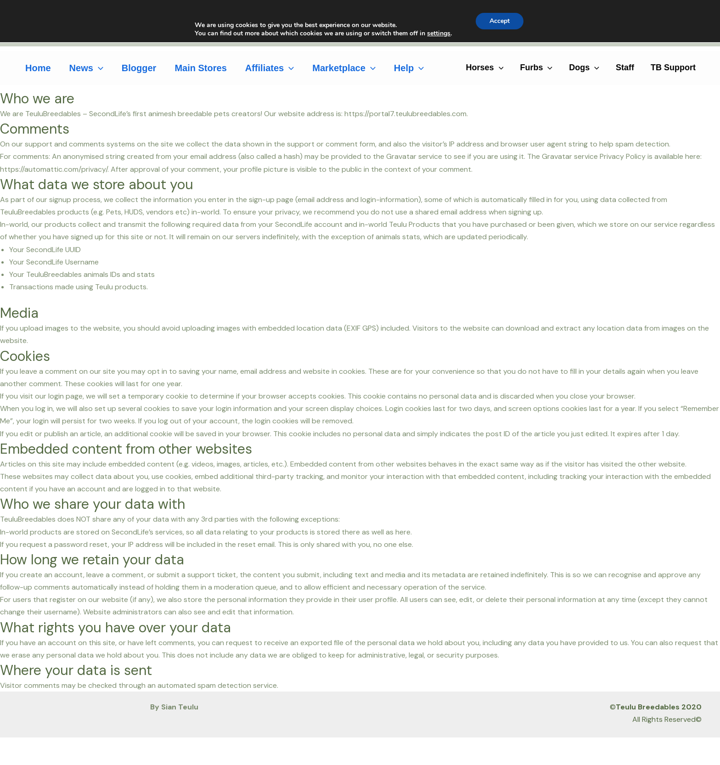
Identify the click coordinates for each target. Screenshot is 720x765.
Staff (625, 67)
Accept (499, 21)
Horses (485, 67)
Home (38, 68)
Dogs (584, 67)
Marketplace (344, 68)
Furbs (536, 67)
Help (409, 68)
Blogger (139, 68)
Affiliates (269, 68)
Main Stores (200, 68)
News (86, 68)
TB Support (673, 67)
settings (438, 33)
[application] (98, 68)
